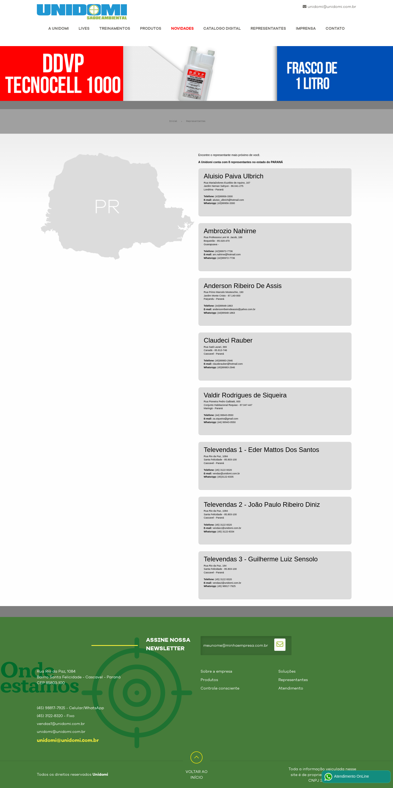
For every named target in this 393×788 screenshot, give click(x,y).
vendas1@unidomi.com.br (227, 528)
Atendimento (290, 688)
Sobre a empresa (216, 671)
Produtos (209, 680)
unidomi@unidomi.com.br (329, 7)
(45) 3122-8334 (226, 531)
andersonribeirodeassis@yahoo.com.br (234, 309)
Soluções (287, 671)
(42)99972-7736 (226, 258)
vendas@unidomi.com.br (226, 473)
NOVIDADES (182, 29)
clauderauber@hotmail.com (228, 363)
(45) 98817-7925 (227, 586)
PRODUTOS (150, 29)
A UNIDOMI (58, 29)
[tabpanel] (196, 73)
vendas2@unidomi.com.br (227, 583)
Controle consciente (220, 688)
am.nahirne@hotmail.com (227, 254)
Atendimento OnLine (346, 776)
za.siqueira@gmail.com (225, 418)
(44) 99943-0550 (227, 422)
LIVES (84, 29)
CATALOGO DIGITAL (222, 29)
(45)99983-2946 (226, 367)
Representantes (196, 121)
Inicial (173, 121)
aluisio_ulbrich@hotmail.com (228, 200)
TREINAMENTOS (114, 29)
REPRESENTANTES (268, 29)
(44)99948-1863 (226, 312)
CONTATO (335, 29)
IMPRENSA (306, 29)
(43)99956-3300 (226, 203)
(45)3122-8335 (226, 476)
